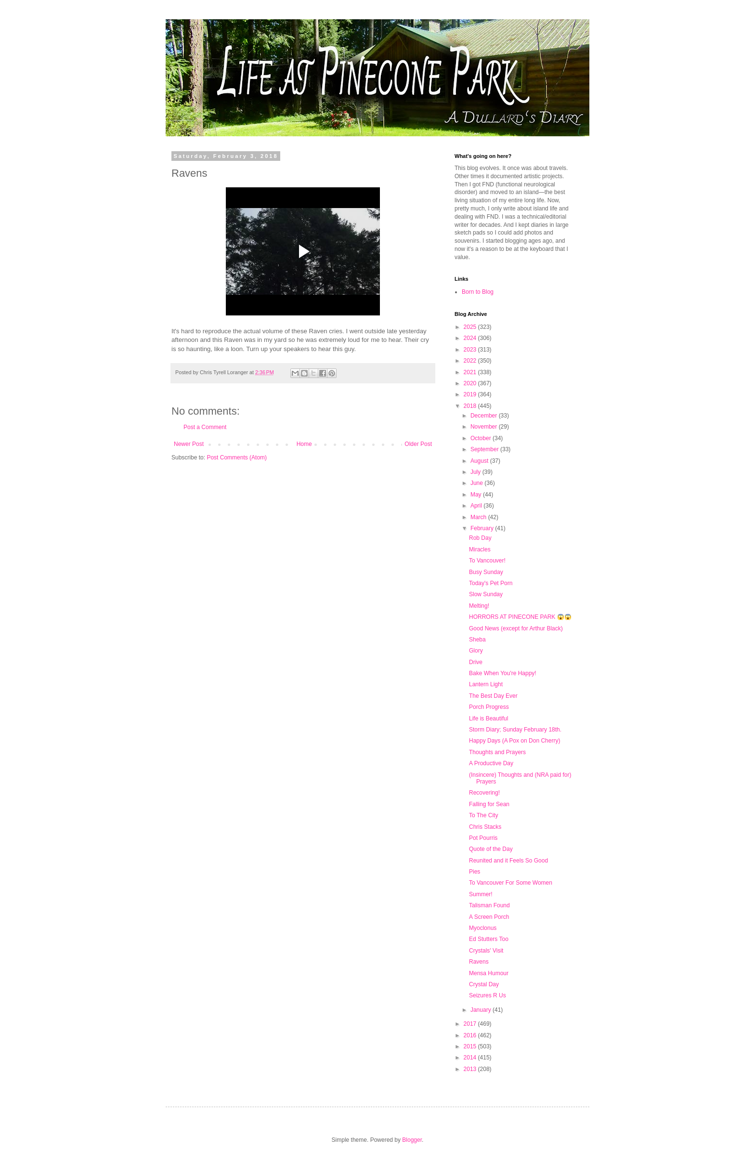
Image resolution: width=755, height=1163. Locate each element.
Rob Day (480, 538)
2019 (471, 394)
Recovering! (484, 792)
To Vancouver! (487, 560)
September (485, 449)
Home (304, 444)
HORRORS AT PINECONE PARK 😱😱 (520, 617)
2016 (471, 1035)
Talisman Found (489, 905)
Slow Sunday (486, 594)
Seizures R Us (487, 995)
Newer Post (189, 444)
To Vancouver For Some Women (510, 882)
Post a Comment (204, 427)
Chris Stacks (485, 826)
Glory (476, 650)
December (484, 415)
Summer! (481, 894)
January (481, 1009)
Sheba (477, 639)
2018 (471, 406)
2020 (471, 383)
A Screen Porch (489, 917)
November (484, 426)
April (476, 505)
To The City (483, 815)
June (477, 483)
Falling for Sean (489, 804)
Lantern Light (486, 684)
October (481, 438)
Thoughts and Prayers (497, 752)
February (482, 528)
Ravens (479, 961)
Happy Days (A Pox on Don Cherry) (514, 740)
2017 (471, 1023)
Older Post (418, 444)
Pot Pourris (483, 838)
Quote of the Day (491, 849)
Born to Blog (478, 291)
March (479, 517)
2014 (471, 1057)
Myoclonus (482, 928)
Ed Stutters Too (488, 939)
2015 (471, 1046)
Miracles (480, 549)
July (476, 472)
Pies (474, 871)
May (476, 494)
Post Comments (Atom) (237, 457)
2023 (471, 349)
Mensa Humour (488, 973)
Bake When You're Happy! (502, 673)
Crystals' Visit (486, 950)
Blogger (412, 1140)
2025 (471, 327)
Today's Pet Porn (490, 583)
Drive (475, 662)
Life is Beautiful (488, 718)
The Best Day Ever (493, 696)
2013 (471, 1069)
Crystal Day (484, 984)
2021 (471, 372)
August (480, 460)
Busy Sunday (486, 572)
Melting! (479, 605)
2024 (471, 338)
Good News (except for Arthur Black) (516, 628)
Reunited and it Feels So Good (508, 860)
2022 (471, 360)
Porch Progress (489, 707)
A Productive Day (491, 763)
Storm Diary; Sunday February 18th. (515, 729)
